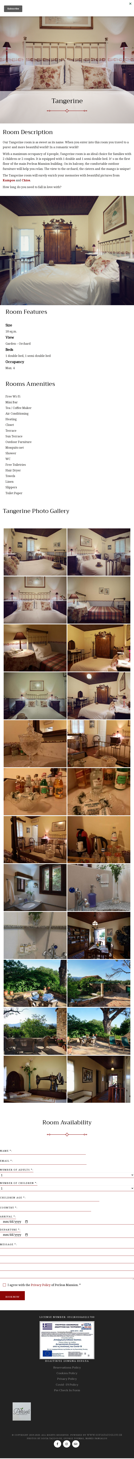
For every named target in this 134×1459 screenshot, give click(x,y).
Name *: (6, 1150)
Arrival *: (8, 1216)
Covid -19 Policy (67, 1384)
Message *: (8, 1244)
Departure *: (10, 1229)
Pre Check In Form (67, 1390)
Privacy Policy (41, 1285)
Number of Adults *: (16, 1169)
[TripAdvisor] (75, 1444)
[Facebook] (57, 1444)
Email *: (6, 1160)
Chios (26, 180)
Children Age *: (13, 1197)
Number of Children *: (18, 1183)
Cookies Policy (67, 1373)
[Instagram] (66, 1444)
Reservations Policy (67, 1367)
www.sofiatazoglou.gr (104, 1434)
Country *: (9, 1207)
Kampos (9, 180)
